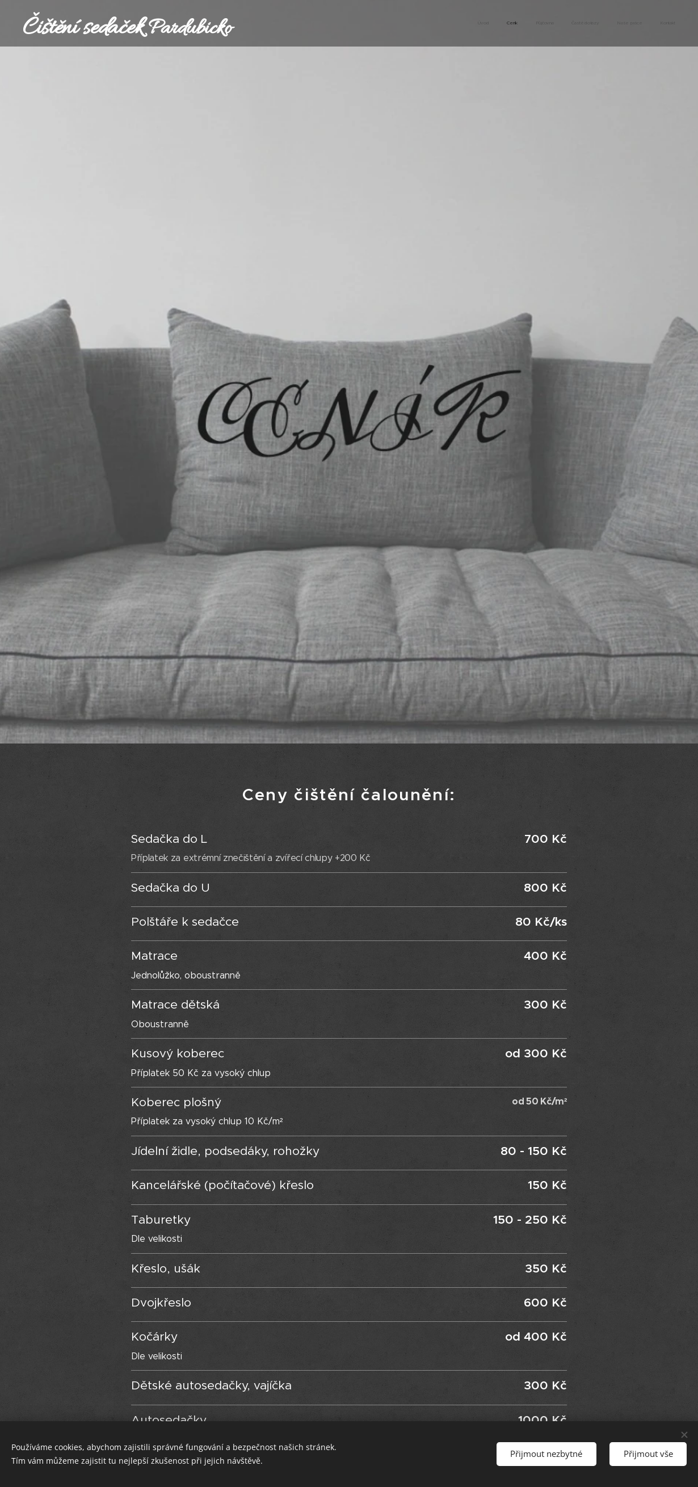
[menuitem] (588, 23)
